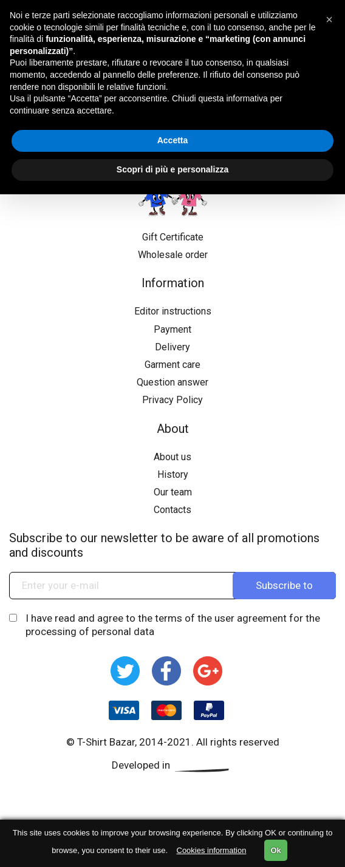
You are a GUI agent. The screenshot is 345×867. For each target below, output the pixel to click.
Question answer (172, 382)
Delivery (172, 347)
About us (172, 457)
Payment (172, 329)
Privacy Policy (172, 400)
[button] (329, 19)
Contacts (172, 509)
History (172, 474)
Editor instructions (172, 311)
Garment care (172, 364)
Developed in (172, 765)
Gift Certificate (172, 237)
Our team (173, 492)
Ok (275, 850)
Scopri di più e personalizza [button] (172, 169)
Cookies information (212, 850)
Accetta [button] (172, 140)
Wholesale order (173, 254)
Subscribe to (284, 585)
